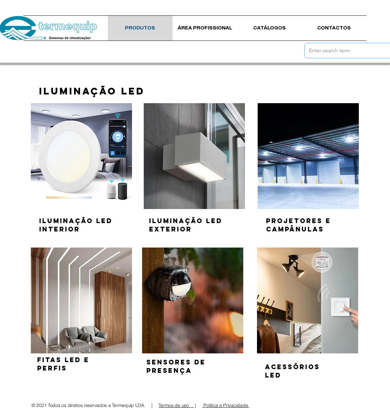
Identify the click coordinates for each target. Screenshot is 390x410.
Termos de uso (176, 405)
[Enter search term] (343, 50)
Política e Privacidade (225, 405)
